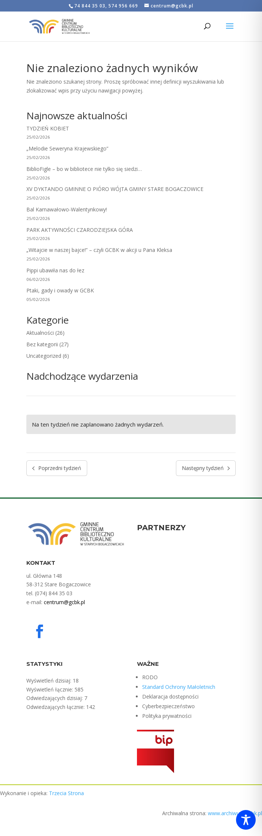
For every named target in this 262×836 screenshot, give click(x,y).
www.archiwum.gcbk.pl (235, 813)
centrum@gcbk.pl (64, 602)
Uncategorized (43, 355)
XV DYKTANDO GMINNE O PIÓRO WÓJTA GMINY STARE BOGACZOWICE (114, 188)
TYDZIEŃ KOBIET (47, 128)
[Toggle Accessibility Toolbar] (245, 819)
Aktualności (40, 332)
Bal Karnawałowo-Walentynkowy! (66, 209)
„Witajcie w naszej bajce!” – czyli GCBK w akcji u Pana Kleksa (99, 249)
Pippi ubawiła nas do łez (55, 270)
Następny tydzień (206, 468)
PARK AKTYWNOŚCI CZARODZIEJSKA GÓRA (79, 229)
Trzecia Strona (66, 793)
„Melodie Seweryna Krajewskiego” (67, 148)
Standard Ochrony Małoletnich (178, 686)
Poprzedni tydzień (57, 468)
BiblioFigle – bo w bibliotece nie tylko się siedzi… (84, 168)
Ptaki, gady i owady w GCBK (60, 290)
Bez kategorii (42, 344)
